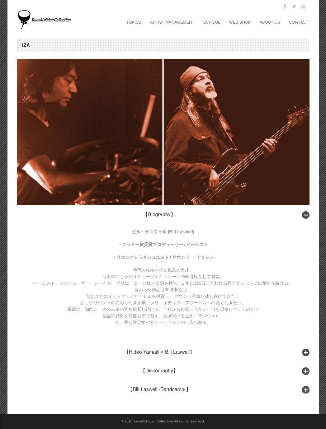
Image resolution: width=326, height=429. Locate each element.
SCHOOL (211, 22)
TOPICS (133, 22)
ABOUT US (269, 22)
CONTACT (298, 22)
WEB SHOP (240, 22)
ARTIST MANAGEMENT (172, 22)
